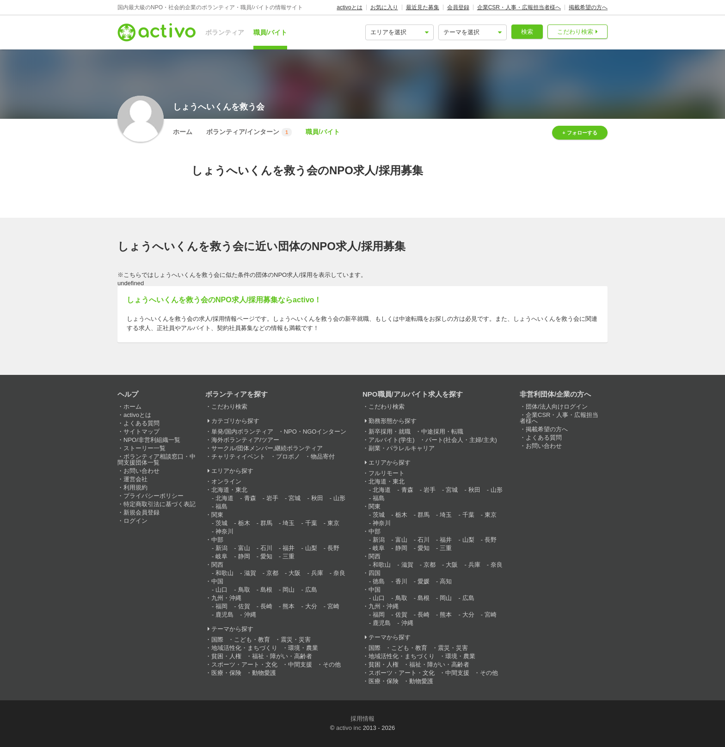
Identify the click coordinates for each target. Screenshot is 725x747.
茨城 (221, 523)
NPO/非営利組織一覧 (151, 439)
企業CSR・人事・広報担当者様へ (519, 7)
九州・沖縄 (226, 597)
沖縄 (250, 614)
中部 (217, 539)
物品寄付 (323, 456)
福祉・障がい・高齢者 (282, 656)
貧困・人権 (226, 656)
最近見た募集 (422, 7)
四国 (375, 572)
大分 (311, 606)
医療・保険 (226, 672)
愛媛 (424, 581)
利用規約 (135, 487)
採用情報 (362, 718)
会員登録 (458, 7)
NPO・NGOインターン (315, 431)
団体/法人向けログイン (557, 406)
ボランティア (224, 32)
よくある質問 (141, 423)
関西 (217, 564)
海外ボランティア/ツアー (245, 439)
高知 (446, 581)
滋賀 (250, 572)
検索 (527, 31)
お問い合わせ (141, 470)
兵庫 (317, 572)
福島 (221, 506)
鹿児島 (224, 614)
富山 (244, 548)
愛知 (266, 556)
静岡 (244, 556)
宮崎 (333, 606)
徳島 (379, 581)
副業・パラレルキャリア (402, 448)
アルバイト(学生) (392, 439)
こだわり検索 (575, 31)
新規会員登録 (141, 512)
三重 (289, 556)
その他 (332, 664)
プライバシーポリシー (153, 495)
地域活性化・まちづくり (244, 647)
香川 (401, 581)
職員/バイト (270, 32)
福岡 (221, 606)
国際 (217, 639)
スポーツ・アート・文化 (244, 664)
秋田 (317, 498)
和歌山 (224, 572)
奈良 (339, 572)
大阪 (295, 572)
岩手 (272, 498)
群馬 (266, 523)
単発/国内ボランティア (242, 431)
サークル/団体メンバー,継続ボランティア (267, 448)
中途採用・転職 (442, 431)
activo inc (348, 727)
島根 (266, 589)
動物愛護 (264, 672)
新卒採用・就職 (390, 431)
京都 (272, 572)
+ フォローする (579, 132)
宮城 (295, 498)
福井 (289, 548)
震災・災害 (296, 639)
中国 (217, 581)
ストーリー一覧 (144, 448)
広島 (311, 589)
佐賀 (244, 606)
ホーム (182, 131)
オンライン (226, 481)
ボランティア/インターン (249, 132)
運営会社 (135, 479)
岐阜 (221, 556)
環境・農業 (303, 647)
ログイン (135, 520)
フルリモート (387, 473)
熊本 (289, 606)
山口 (221, 589)
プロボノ (288, 456)
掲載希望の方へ (588, 7)
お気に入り (384, 7)
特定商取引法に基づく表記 (159, 504)
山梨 (311, 548)
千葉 (311, 523)
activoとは (349, 7)
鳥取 (244, 589)
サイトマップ (141, 431)
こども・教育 (252, 639)
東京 (333, 523)
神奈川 (224, 531)
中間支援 (300, 664)
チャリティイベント (238, 456)
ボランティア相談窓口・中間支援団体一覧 (156, 459)
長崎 (266, 606)
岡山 (289, 589)
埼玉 (289, 523)
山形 (339, 498)
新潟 (221, 548)
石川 (266, 548)
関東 (217, 514)
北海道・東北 (229, 489)
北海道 (224, 498)
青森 (250, 498)
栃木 (244, 523)
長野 (333, 548)
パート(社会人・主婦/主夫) (461, 439)
